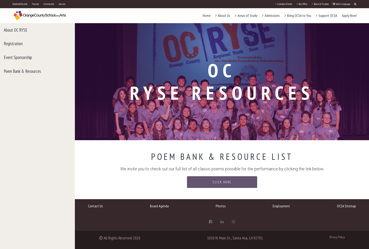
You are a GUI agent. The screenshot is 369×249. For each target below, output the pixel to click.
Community (49, 4)
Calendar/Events (283, 4)
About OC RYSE (15, 30)
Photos (221, 206)
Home (207, 15)
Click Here (222, 182)
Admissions (271, 15)
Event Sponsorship (18, 57)
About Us (222, 15)
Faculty (35, 4)
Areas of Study (246, 15)
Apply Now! (349, 15)
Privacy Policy (337, 237)
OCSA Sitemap (346, 206)
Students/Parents (19, 4)
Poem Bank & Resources (22, 71)
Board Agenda (159, 206)
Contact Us (95, 206)
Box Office (302, 4)
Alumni (62, 4)
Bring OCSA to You (298, 15)
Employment (281, 206)
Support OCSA (326, 15)
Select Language (341, 4)
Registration (13, 43)
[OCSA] (40, 15)
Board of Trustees (320, 4)
